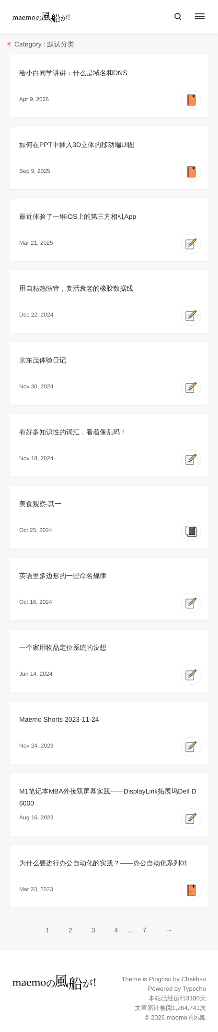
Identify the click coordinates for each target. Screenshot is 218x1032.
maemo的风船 (186, 1017)
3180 (193, 998)
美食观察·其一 (40, 504)
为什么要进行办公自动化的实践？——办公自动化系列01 (103, 863)
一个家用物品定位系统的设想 (62, 647)
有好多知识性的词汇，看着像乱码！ (72, 432)
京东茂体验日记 (42, 360)
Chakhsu (194, 979)
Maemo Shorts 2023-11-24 (59, 719)
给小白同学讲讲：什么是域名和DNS (73, 73)
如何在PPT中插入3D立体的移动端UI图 (77, 144)
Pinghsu (160, 979)
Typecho (194, 988)
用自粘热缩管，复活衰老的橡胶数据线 (76, 288)
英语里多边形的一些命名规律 (62, 575)
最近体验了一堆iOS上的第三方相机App (77, 216)
